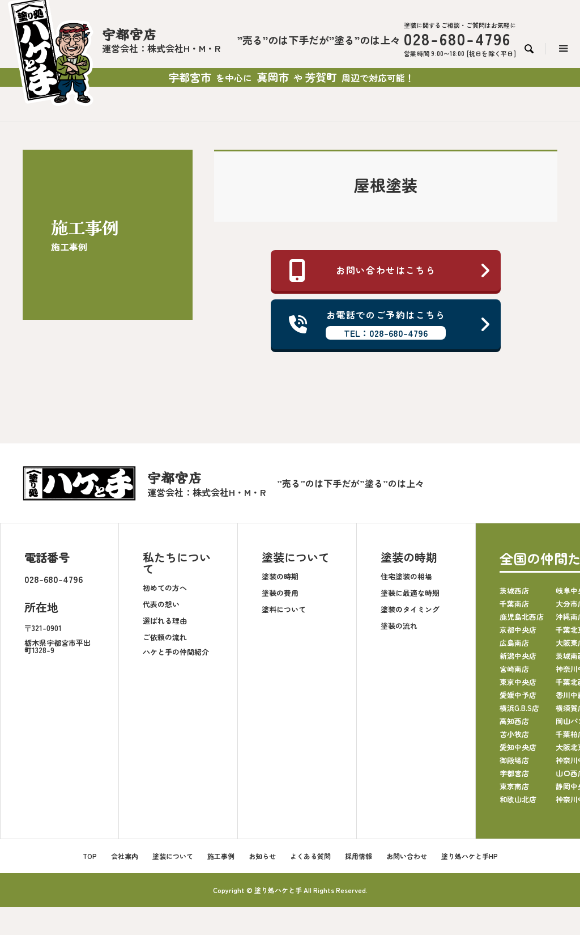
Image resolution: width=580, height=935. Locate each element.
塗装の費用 (280, 592)
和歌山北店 (518, 798)
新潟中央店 (518, 655)
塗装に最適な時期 (410, 592)
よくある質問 (310, 855)
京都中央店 (518, 629)
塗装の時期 (280, 575)
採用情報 (358, 855)
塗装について (296, 557)
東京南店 (514, 785)
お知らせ (262, 855)
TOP (90, 855)
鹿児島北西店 (522, 616)
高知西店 (514, 720)
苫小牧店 (514, 733)
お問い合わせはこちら (390, 270)
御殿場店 (514, 759)
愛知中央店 (518, 746)
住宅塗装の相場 (406, 575)
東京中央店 (518, 681)
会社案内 (124, 855)
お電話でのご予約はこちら (390, 324)
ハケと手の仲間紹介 (176, 651)
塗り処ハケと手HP (469, 855)
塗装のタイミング (410, 608)
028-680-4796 (53, 579)
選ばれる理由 (165, 620)
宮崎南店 (514, 668)
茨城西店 (514, 590)
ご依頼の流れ (165, 636)
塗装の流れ (399, 625)
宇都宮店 (514, 772)
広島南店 (514, 642)
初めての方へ (165, 587)
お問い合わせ (406, 855)
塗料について (284, 608)
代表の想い (161, 603)
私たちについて (177, 563)
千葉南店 (514, 603)
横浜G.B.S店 (519, 707)
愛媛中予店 (518, 694)
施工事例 (220, 855)
